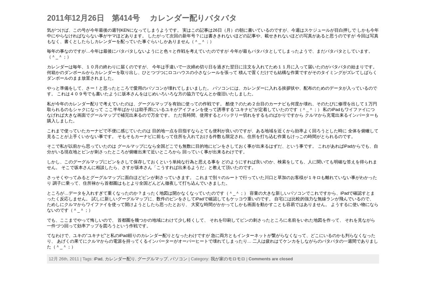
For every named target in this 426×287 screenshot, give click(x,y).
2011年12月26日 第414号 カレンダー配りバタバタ (142, 18)
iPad (98, 258)
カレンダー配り (120, 258)
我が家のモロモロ (228, 258)
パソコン (178, 258)
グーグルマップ (152, 258)
